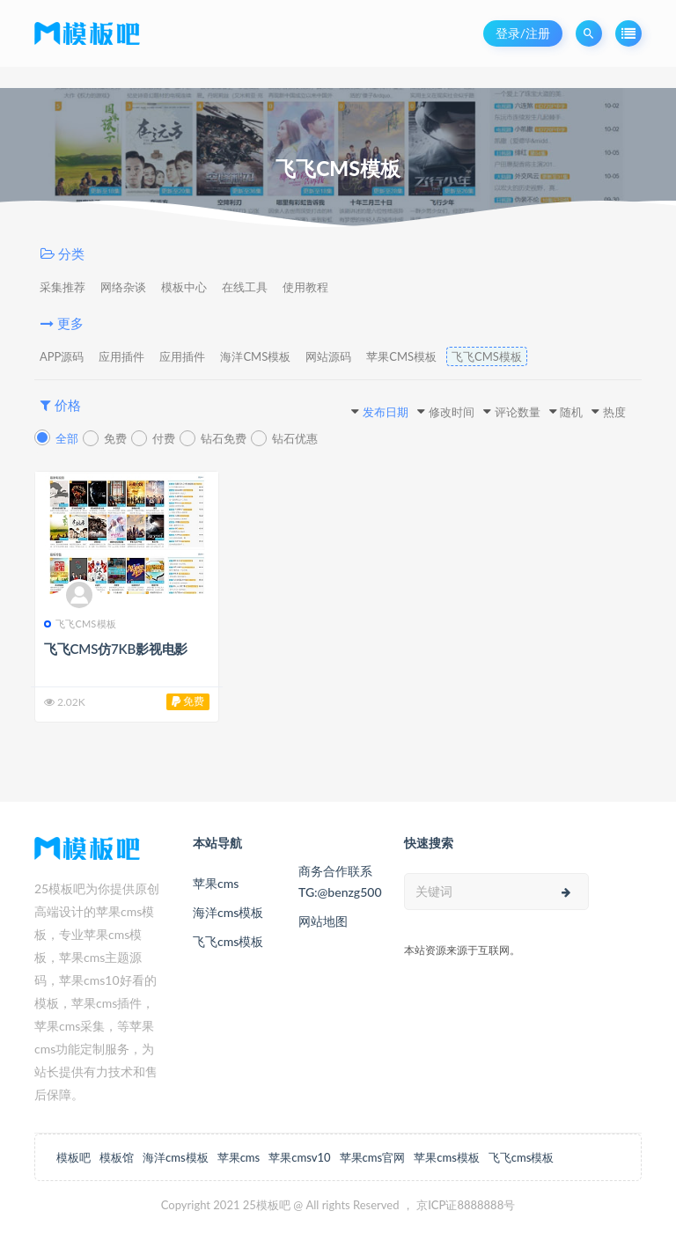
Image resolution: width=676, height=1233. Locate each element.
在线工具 (245, 287)
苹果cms (216, 883)
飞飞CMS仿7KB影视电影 (115, 649)
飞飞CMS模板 (487, 356)
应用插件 (121, 356)
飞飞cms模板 (228, 941)
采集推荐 (62, 287)
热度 (614, 412)
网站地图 (323, 921)
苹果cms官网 (373, 1157)
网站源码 (328, 356)
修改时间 (451, 412)
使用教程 (305, 287)
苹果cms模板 (447, 1157)
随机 (571, 412)
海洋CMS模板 (255, 356)
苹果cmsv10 (299, 1157)
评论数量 (517, 412)
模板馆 (116, 1157)
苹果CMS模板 (401, 356)
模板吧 (73, 1157)
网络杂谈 (123, 287)
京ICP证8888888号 (465, 1205)
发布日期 (385, 412)
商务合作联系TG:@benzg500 (338, 881)
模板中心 (184, 287)
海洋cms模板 (228, 912)
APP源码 (62, 356)
